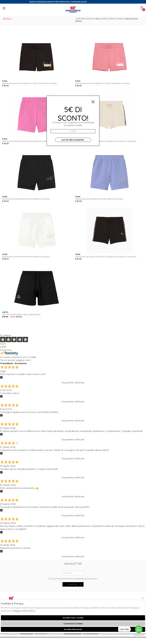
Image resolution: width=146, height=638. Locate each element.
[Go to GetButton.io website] (139, 635)
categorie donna (84, 18)
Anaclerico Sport (73, 9)
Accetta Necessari (73, 629)
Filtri (7, 18)
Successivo (21, 363)
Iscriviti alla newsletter (73, 139)
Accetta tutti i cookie (73, 617)
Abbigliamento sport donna (109, 18)
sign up (74, 584)
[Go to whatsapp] (139, 629)
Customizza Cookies (73, 623)
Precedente (6, 363)
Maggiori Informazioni (24, 610)
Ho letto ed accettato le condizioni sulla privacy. (73, 578)
